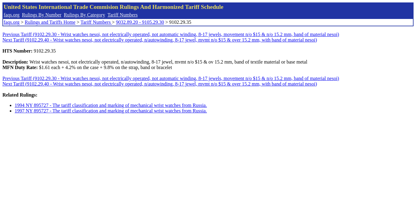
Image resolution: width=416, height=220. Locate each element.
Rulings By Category (84, 14)
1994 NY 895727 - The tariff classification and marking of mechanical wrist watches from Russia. (111, 105)
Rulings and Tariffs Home (50, 22)
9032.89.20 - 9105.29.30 (140, 22)
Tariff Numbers (122, 14)
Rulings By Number (41, 14)
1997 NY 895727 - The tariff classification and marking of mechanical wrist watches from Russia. (111, 110)
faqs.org (12, 14)
